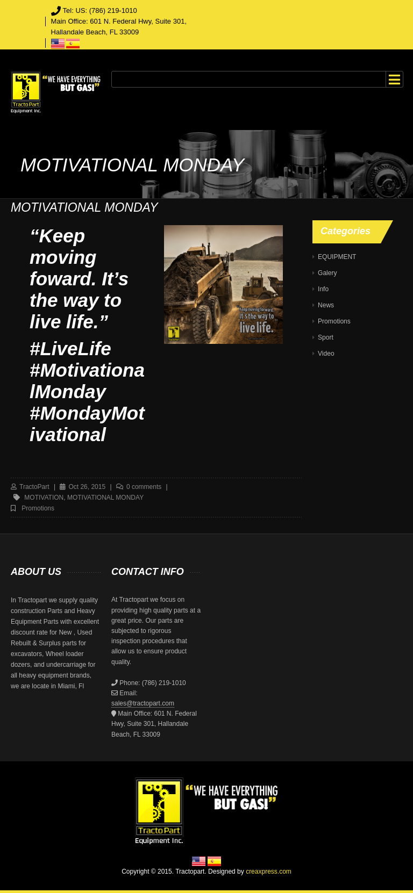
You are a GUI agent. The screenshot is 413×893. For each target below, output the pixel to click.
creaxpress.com (268, 871)
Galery (327, 273)
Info (323, 289)
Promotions (38, 508)
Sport (325, 337)
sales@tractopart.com (142, 703)
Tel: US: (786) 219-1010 (100, 10)
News (326, 305)
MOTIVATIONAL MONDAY (105, 497)
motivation (43, 497)
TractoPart (34, 487)
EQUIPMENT (337, 257)
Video (326, 353)
